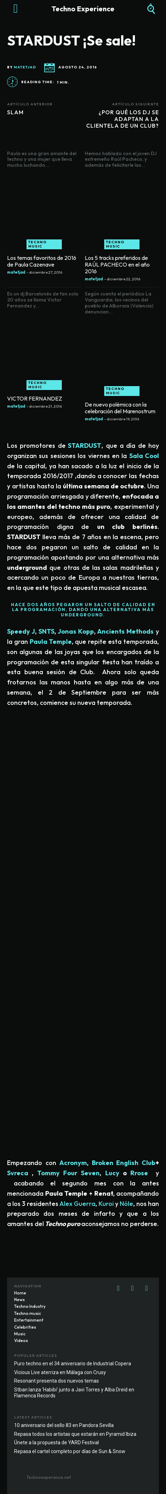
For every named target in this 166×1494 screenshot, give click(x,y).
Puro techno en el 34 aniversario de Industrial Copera (72, 1363)
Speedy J (21, 631)
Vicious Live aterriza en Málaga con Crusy (60, 1372)
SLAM (15, 112)
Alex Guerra (77, 1204)
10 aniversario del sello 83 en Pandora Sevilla (64, 1425)
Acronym (73, 1163)
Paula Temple (51, 642)
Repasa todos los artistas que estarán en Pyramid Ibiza (75, 1434)
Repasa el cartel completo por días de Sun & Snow (69, 1451)
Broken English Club (123, 1163)
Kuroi (106, 1204)
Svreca (17, 1173)
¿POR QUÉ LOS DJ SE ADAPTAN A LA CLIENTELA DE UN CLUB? (122, 119)
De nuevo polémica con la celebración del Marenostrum (120, 408)
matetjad (25, 67)
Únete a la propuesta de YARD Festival (56, 1442)
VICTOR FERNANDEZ (34, 398)
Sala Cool (144, 456)
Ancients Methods (125, 631)
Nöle (126, 1204)
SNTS (46, 631)
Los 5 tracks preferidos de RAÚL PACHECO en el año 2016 (117, 264)
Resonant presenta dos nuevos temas (56, 1381)
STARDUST (84, 445)
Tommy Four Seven (68, 1173)
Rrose (139, 1173)
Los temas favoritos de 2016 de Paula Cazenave (41, 261)
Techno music (37, 244)
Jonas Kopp (76, 631)
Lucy (112, 1173)
